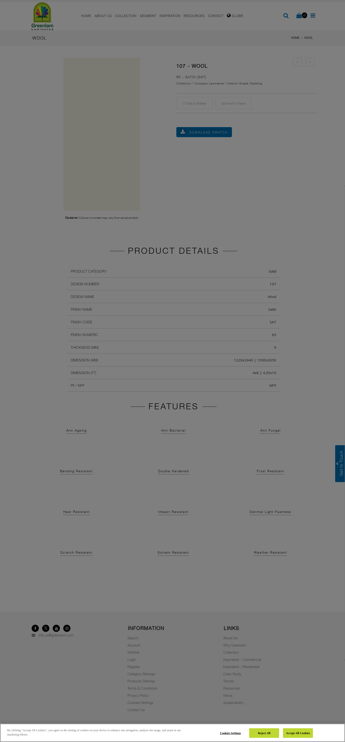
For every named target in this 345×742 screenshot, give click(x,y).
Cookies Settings (230, 733)
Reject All (264, 733)
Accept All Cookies (298, 733)
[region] (172, 733)
